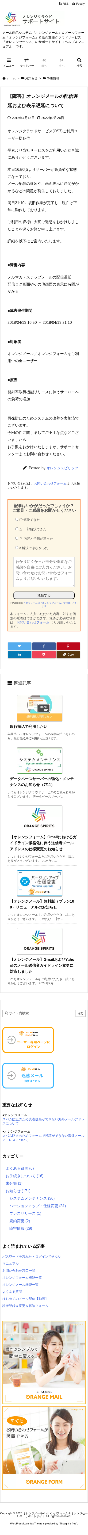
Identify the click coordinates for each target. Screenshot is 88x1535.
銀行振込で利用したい (28, 727)
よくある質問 (20, 1168)
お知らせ (31, 78)
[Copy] (68, 654)
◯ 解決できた (27, 520)
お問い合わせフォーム (50, 483)
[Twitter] (19, 646)
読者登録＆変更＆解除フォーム (25, 1306)
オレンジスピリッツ (62, 468)
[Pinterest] (68, 646)
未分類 (14, 1183)
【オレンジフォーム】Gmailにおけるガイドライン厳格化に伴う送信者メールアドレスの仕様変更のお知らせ (43, 843)
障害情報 (53, 78)
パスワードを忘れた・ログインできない (31, 1256)
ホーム (11, 78)
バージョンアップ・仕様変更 (37, 1206)
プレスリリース (25, 1213)
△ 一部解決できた (30, 529)
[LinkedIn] (19, 654)
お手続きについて (24, 1176)
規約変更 (19, 1221)
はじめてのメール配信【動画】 (25, 1299)
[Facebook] (44, 646)
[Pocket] (44, 654)
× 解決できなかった (31, 548)
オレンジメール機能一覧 (20, 1285)
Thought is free (68, 1523)
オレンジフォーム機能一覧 (22, 1277)
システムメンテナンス (32, 1198)
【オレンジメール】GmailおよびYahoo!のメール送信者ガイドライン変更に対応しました (42, 966)
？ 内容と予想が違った (34, 538)
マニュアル (10, 1263)
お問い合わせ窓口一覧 (18, 1270)
